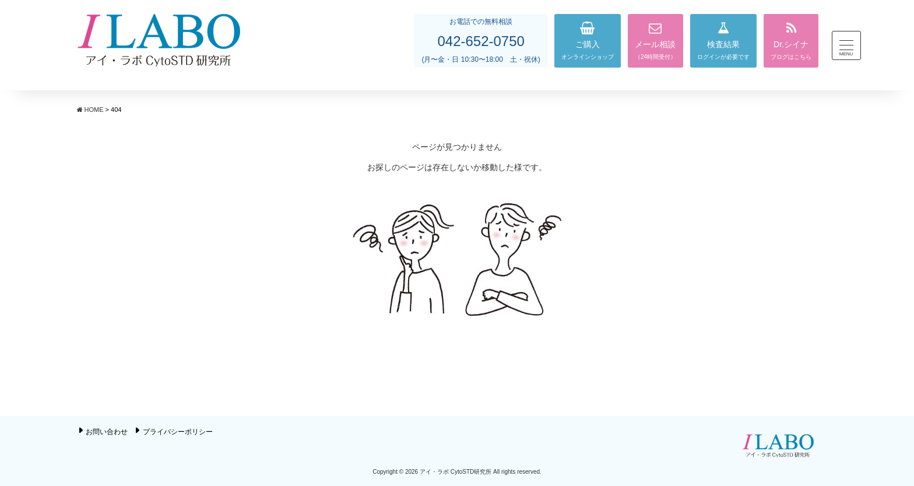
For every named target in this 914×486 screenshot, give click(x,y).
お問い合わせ (107, 432)
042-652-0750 (480, 41)
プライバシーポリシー (178, 432)
